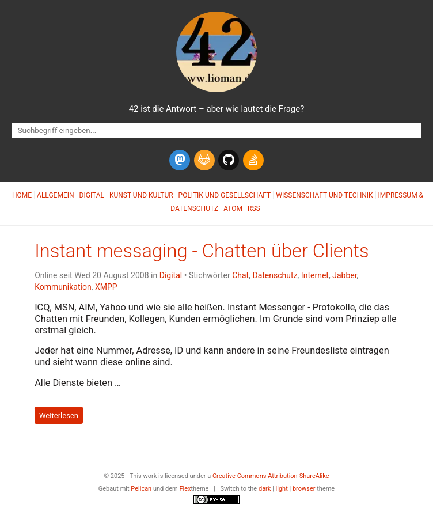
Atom (232, 208)
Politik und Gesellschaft (224, 195)
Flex (185, 488)
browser (304, 488)
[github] (228, 160)
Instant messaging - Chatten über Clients (202, 251)
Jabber (344, 275)
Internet (315, 275)
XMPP (106, 286)
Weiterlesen (58, 415)
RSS (254, 208)
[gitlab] (204, 160)
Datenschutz (274, 275)
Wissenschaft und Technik (324, 195)
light (282, 488)
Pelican (141, 488)
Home (22, 195)
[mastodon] (179, 160)
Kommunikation (63, 286)
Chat (240, 275)
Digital (91, 195)
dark (265, 488)
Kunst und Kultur (141, 195)
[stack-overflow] (253, 160)
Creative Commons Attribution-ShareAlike (270, 476)
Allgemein (55, 195)
